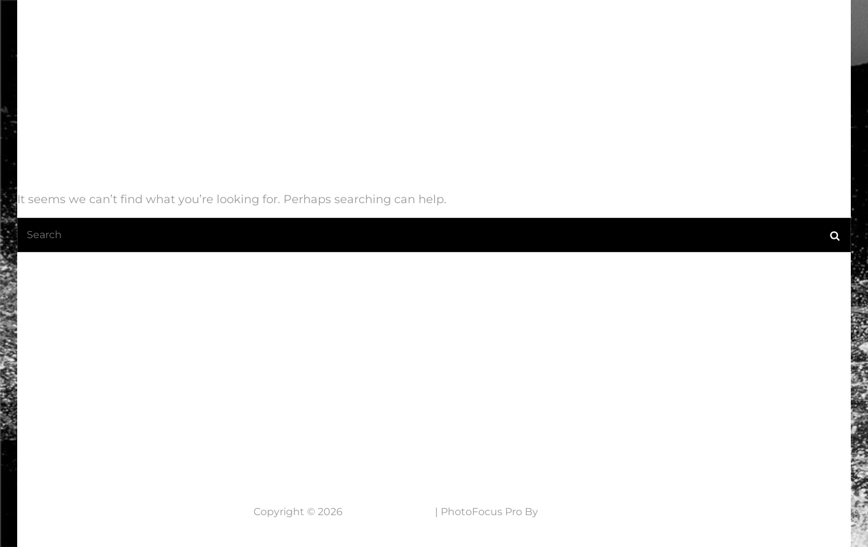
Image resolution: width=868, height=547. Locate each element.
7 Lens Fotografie (98, 27)
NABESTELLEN (740, 35)
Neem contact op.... (112, 434)
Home (336, 35)
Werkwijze (647, 35)
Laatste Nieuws (420, 35)
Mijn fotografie (537, 35)
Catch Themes (578, 512)
